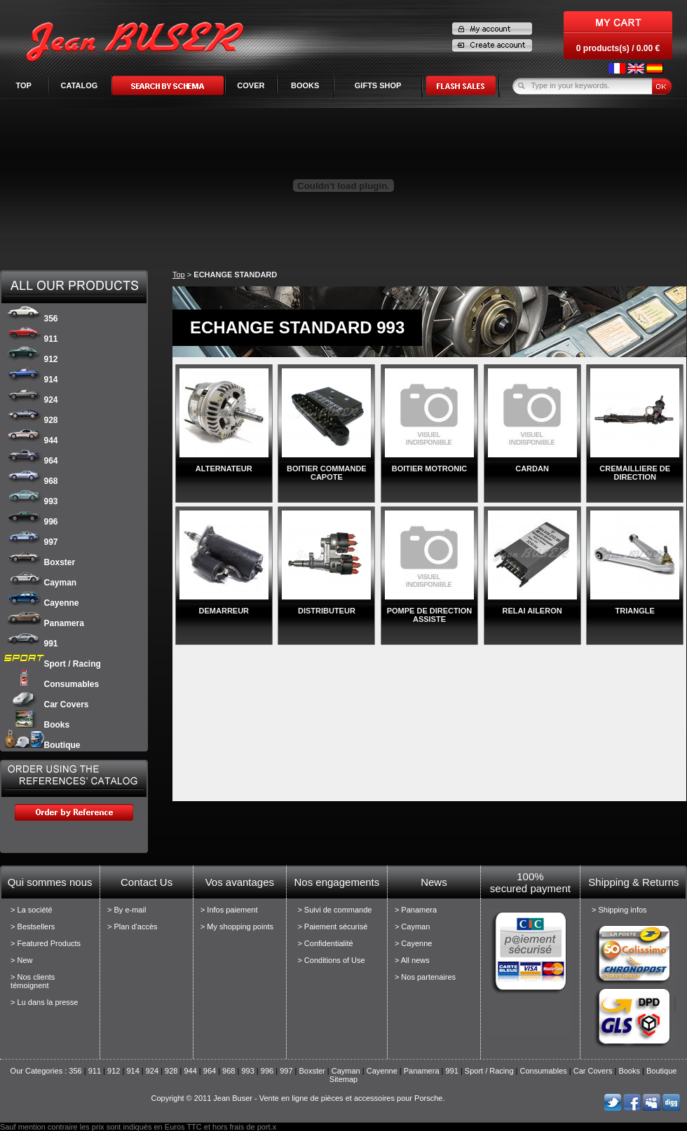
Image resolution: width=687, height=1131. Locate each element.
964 (31, 461)
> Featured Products (46, 943)
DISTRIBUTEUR (326, 610)
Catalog (79, 85)
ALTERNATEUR (224, 468)
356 (31, 319)
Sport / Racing (52, 664)
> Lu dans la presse (44, 1002)
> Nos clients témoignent (33, 981)
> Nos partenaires (425, 977)
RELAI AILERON (532, 610)
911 (31, 339)
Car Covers (46, 704)
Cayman (40, 583)
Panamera (44, 623)
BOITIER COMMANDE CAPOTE (327, 472)
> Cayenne (414, 943)
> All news (412, 960)
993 (31, 501)
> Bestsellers (33, 926)
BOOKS (305, 85)
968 (31, 481)
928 (31, 420)
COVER (250, 85)
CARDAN (532, 468)
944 (31, 440)
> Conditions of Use (331, 960)
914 (31, 379)
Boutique (42, 745)
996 (31, 522)
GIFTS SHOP (378, 85)
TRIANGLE (635, 610)
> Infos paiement (229, 910)
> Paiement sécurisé (332, 926)
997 (31, 542)
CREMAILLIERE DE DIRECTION (634, 472)
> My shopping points (236, 926)
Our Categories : (40, 1071)
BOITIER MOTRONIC (430, 468)
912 (31, 359)
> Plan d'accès (132, 926)
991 (31, 643)
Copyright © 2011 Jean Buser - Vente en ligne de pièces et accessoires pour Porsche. (297, 1098)
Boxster (40, 562)
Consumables (52, 684)
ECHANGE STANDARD (235, 274)
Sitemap (343, 1079)
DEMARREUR (224, 610)
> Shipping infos (619, 910)
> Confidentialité (325, 943)
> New (22, 960)
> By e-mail (126, 910)
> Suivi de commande (334, 910)
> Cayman (412, 926)
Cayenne (41, 603)
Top (23, 85)
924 (31, 400)
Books (37, 725)
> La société (32, 910)
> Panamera (416, 910)
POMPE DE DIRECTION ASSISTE (429, 614)
